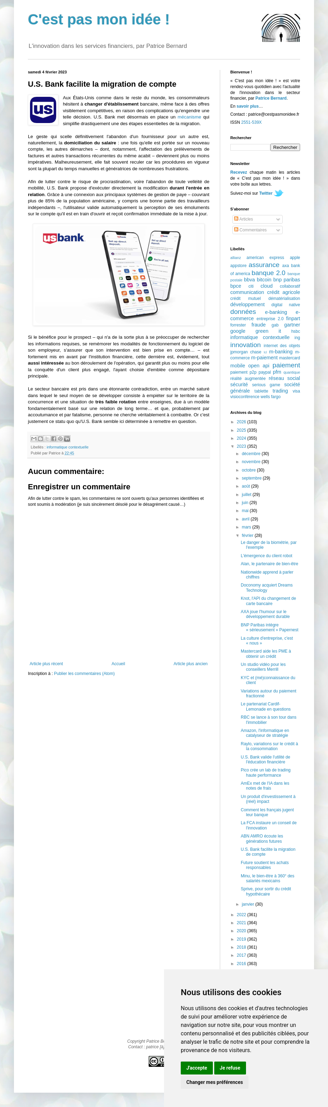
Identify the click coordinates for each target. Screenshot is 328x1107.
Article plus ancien (191, 663)
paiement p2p (243, 372)
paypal (265, 372)
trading (280, 391)
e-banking (276, 312)
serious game (266, 384)
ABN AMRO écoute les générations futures (262, 838)
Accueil (118, 663)
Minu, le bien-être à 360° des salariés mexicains (268, 878)
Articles (243, 219)
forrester (238, 325)
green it (268, 331)
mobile (237, 365)
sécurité (239, 384)
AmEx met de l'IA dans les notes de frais (265, 786)
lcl (265, 352)
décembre (252, 453)
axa (285, 265)
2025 (242, 430)
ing (297, 337)
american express (265, 257)
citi (251, 286)
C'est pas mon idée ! (99, 19)
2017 (242, 955)
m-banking (280, 351)
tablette (261, 391)
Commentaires (250, 230)
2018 (242, 947)
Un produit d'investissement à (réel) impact (268, 799)
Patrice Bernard (270, 98)
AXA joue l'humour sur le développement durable (265, 614)
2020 (242, 930)
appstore (238, 265)
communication (247, 292)
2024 (242, 438)
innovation (245, 344)
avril (246, 519)
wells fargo (271, 396)
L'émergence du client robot (266, 555)
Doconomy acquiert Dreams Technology (267, 587)
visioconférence (244, 396)
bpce (235, 286)
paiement (286, 365)
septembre (252, 478)
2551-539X (251, 122)
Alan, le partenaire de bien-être (269, 563)
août (246, 486)
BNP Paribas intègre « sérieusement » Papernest (269, 627)
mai (246, 510)
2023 (242, 446)
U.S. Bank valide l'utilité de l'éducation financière (265, 759)
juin (245, 502)
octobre (249, 470)
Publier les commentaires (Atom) (84, 673)
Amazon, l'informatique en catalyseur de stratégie (265, 733)
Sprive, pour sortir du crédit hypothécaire (266, 891)
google (237, 331)
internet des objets (282, 345)
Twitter (266, 193)
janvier (248, 904)
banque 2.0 (268, 272)
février (248, 535)
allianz (235, 258)
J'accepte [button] (196, 1068)
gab (274, 325)
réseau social (284, 378)
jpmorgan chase (245, 352)
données (243, 311)
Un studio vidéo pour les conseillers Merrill (263, 667)
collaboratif (290, 286)
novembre (252, 461)
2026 (242, 421)
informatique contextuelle (68, 447)
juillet (247, 494)
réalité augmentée (248, 378)
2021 (242, 922)
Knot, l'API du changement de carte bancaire (268, 601)
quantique (292, 372)
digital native (285, 304)
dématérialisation (284, 298)
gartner (292, 325)
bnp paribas (286, 279)
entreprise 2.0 (269, 318)
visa (296, 391)
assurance (264, 264)
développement (247, 304)
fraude (259, 325)
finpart (293, 318)
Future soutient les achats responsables (265, 865)
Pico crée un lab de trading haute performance (266, 772)
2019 (242, 939)
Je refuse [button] (230, 1068)
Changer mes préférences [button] (214, 1082)
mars (247, 527)
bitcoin (264, 279)
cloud (267, 286)
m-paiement (264, 357)
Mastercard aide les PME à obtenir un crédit (266, 654)
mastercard (289, 357)
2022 (242, 914)
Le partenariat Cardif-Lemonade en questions (266, 706)
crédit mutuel (245, 298)
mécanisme (189, 117)
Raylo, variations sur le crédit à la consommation (269, 746)
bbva (249, 279)
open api (258, 365)
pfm (277, 372)
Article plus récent (46, 663)
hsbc (295, 331)
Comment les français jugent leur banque (267, 812)
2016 (242, 963)
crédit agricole (283, 292)
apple (295, 257)
